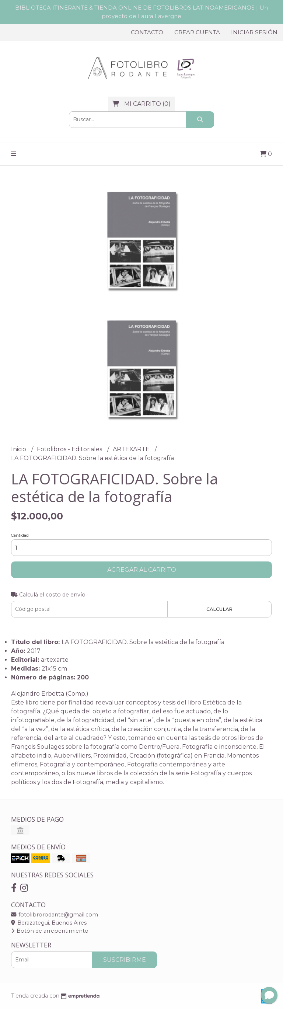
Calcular (219, 609)
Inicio (19, 449)
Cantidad (20, 535)
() (141, 103)
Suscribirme (124, 959)
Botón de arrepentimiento (49, 931)
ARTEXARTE (132, 449)
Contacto (147, 32)
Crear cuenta (197, 32)
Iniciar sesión (254, 32)
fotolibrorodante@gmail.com (54, 914)
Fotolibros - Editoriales (70, 449)
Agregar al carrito (141, 569)
